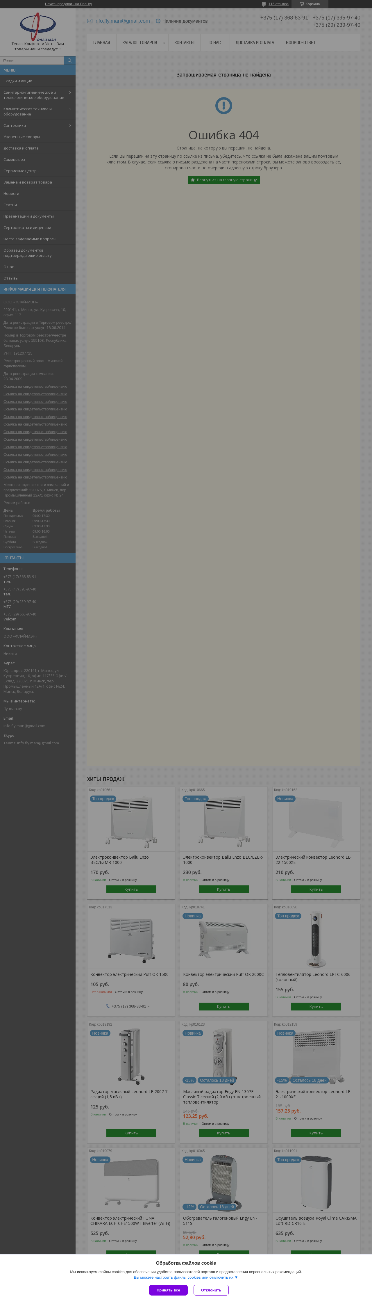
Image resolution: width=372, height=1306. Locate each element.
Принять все (168, 1290)
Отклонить (211, 1290)
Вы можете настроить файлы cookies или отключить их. (184, 1277)
